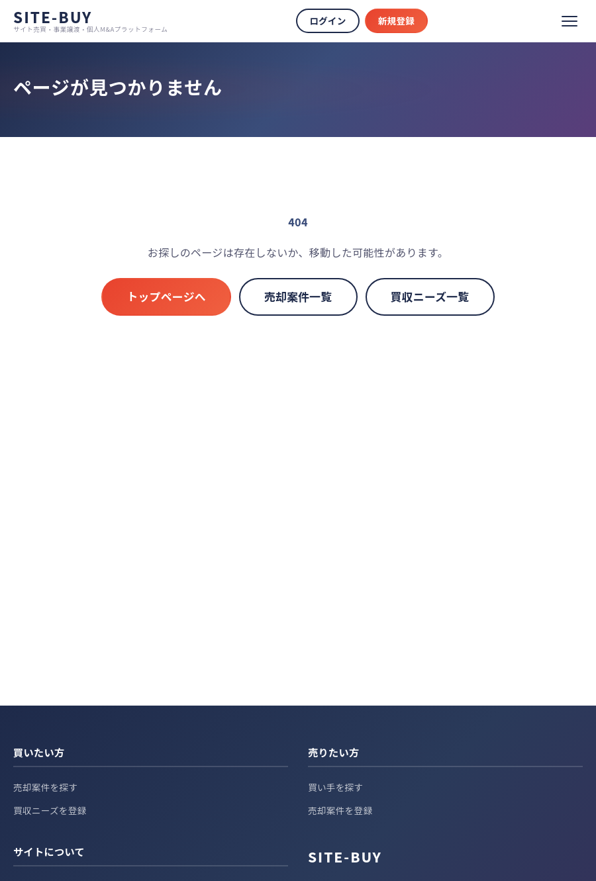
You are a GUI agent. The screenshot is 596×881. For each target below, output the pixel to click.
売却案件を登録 (340, 810)
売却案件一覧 (298, 296)
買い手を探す (335, 787)
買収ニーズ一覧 (430, 296)
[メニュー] (569, 21)
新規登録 (396, 20)
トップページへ (166, 296)
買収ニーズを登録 (50, 810)
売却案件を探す (45, 787)
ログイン (327, 20)
